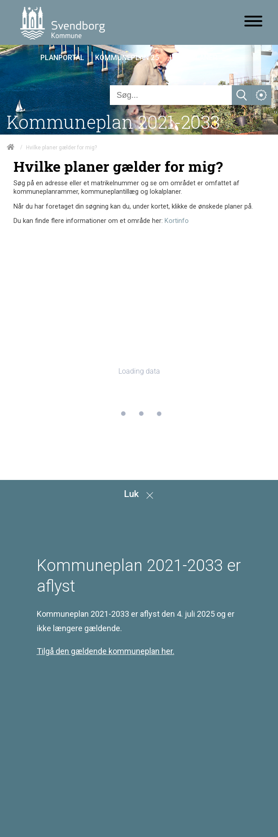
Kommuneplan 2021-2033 (113, 122)
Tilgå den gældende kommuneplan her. (105, 651)
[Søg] (171, 95)
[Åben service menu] (261, 95)
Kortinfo (177, 221)
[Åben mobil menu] (253, 22)
